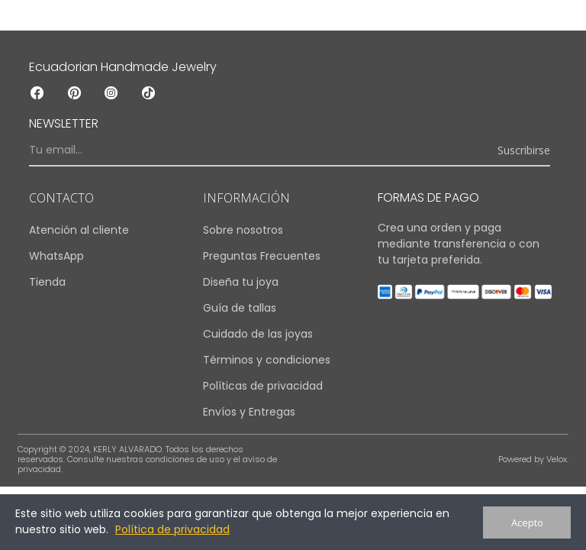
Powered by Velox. (533, 459)
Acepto (527, 522)
